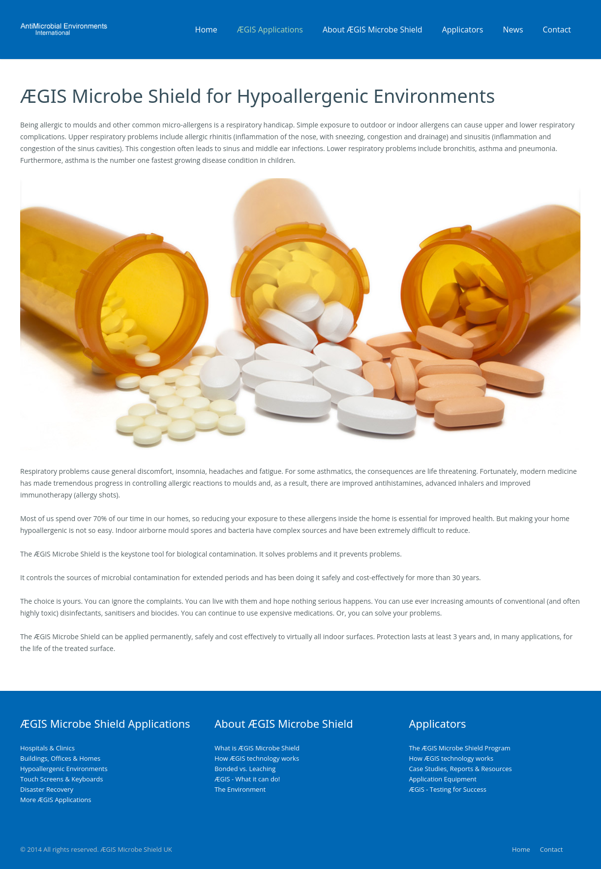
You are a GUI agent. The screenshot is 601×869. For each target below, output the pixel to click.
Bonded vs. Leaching (244, 768)
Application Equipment (443, 779)
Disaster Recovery (46, 789)
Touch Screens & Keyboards (61, 779)
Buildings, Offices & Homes (60, 758)
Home (521, 849)
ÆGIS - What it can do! (247, 779)
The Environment (240, 789)
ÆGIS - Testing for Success (447, 789)
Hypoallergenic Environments (64, 768)
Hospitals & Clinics (47, 748)
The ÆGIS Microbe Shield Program (460, 748)
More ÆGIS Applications (55, 799)
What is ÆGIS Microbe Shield (257, 748)
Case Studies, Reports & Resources (460, 768)
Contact (551, 849)
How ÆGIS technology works (256, 758)
